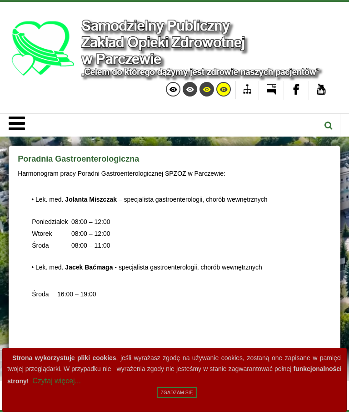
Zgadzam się (176, 392)
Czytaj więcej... (56, 381)
